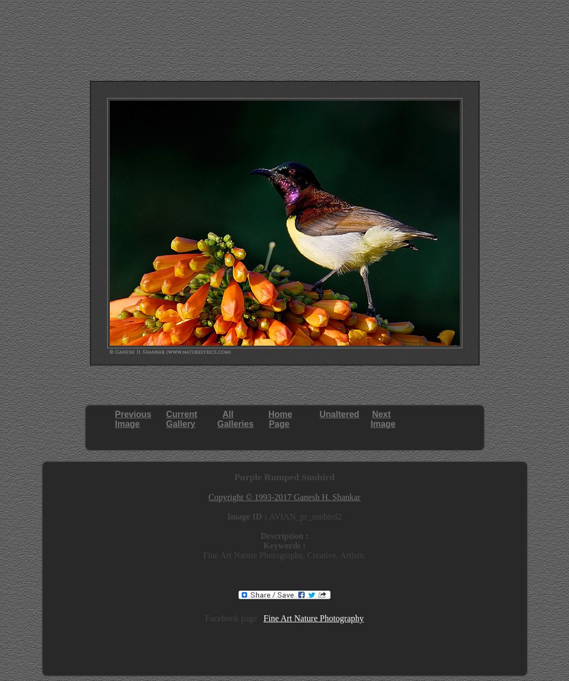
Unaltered (340, 414)
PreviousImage (133, 419)
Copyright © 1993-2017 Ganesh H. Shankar (284, 497)
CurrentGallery (182, 419)
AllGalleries (235, 419)
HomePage (280, 419)
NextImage (383, 419)
